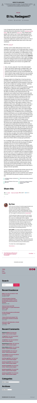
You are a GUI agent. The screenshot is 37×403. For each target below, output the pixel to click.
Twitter (4, 272)
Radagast (11, 45)
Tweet (8, 193)
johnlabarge (4, 365)
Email (3, 274)
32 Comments (26, 20)
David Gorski (28, 213)
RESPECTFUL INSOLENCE (18, 2)
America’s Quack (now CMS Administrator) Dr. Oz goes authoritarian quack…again (10, 310)
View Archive (12, 246)
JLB (3, 339)
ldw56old (4, 354)
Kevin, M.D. (24, 33)
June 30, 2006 (18, 20)
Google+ (4, 276)
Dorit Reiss (4, 361)
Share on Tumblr (16, 193)
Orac (11, 20)
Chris (3, 357)
